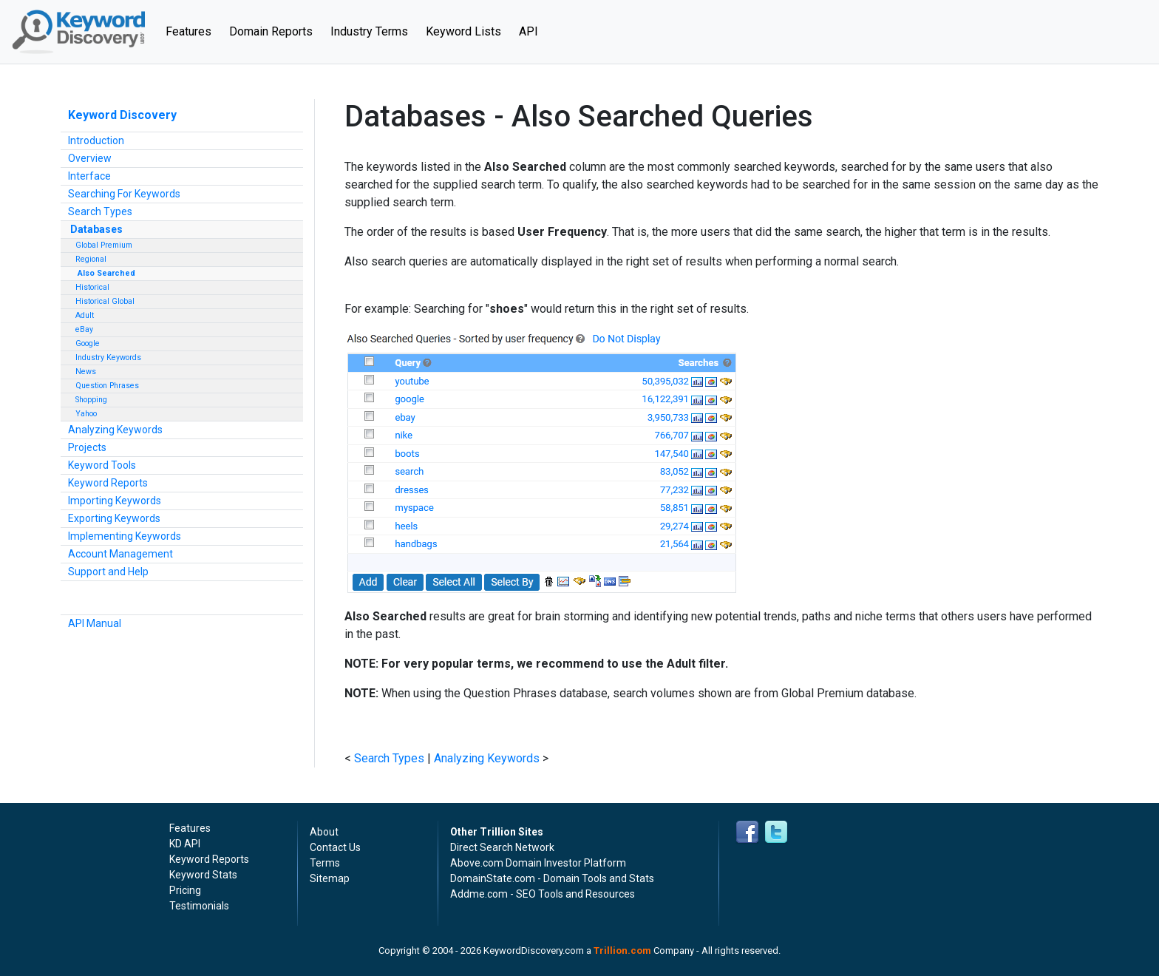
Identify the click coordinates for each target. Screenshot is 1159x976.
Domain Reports (271, 31)
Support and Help (108, 571)
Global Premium (103, 245)
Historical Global (105, 301)
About (324, 832)
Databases (96, 229)
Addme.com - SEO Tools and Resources (542, 894)
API (528, 31)
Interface (89, 176)
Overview (90, 158)
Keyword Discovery (122, 115)
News (85, 371)
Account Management (120, 554)
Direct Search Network (502, 847)
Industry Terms (369, 31)
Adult (84, 315)
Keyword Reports (108, 483)
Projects (87, 447)
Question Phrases (107, 385)
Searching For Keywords (124, 194)
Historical (92, 287)
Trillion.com (622, 950)
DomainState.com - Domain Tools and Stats (552, 878)
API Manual (94, 623)
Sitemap (330, 878)
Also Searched (106, 273)
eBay (84, 329)
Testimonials (199, 906)
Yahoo (86, 413)
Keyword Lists (463, 31)
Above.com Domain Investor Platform (538, 863)
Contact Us (335, 847)
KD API (184, 844)
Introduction (96, 140)
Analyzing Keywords (115, 430)
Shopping (91, 399)
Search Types (100, 211)
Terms (325, 863)
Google (87, 343)
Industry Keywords (108, 357)
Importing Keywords (114, 500)
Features (193, 30)
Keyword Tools (102, 465)
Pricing (185, 890)
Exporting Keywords (114, 518)
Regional (90, 259)
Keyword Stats (203, 875)
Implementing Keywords (124, 536)
